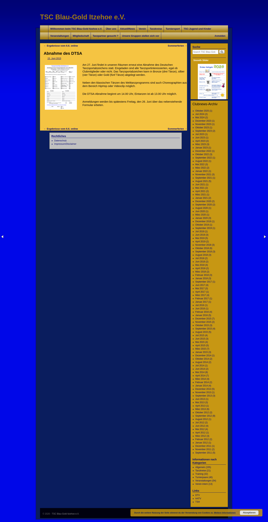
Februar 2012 (202, 439)
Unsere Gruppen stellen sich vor (140, 35)
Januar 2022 (201, 171)
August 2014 (201, 362)
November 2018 (203, 245)
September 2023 (203, 131)
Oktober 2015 (202, 325)
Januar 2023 (201, 147)
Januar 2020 (201, 218)
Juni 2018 (200, 261)
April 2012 (200, 432)
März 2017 (200, 295)
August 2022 (201, 161)
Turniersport (173, 28)
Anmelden (220, 36)
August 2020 (201, 208)
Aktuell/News (127, 28)
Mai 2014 (200, 372)
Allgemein (200, 467)
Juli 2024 (199, 114)
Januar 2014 (201, 385)
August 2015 (201, 332)
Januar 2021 (201, 198)
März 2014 (200, 379)
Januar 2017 (201, 302)
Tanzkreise (156, 28)
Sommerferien (177, 45)
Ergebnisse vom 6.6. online (61, 45)
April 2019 (200, 241)
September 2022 (203, 157)
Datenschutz (60, 140)
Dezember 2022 (203, 151)
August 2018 (201, 255)
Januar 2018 (201, 278)
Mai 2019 (200, 238)
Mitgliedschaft (81, 35)
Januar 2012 (201, 442)
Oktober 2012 (202, 412)
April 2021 (200, 191)
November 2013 (203, 392)
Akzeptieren (249, 512)
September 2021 (203, 178)
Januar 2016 (201, 315)
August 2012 (201, 419)
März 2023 (200, 144)
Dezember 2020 (203, 201)
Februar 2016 (202, 312)
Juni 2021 (200, 184)
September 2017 (203, 281)
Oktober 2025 (202, 111)
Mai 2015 (200, 342)
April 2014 (200, 375)
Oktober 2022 (202, 154)
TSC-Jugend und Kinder (197, 28)
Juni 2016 (200, 308)
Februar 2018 (202, 275)
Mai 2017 (200, 288)
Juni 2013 (200, 399)
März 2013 (200, 409)
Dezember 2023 (203, 121)
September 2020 (203, 204)
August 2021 (201, 181)
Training (199, 474)
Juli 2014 (199, 365)
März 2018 (200, 271)
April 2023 (200, 141)
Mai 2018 (200, 265)
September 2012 (203, 416)
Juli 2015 (199, 335)
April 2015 (200, 345)
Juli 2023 (199, 134)
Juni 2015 (200, 338)
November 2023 (203, 124)
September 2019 (203, 228)
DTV (197, 495)
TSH (197, 502)
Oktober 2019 (202, 224)
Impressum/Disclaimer (65, 144)
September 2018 (203, 251)
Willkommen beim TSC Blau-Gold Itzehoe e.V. (76, 28)
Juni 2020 (200, 211)
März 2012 (200, 436)
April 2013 (200, 405)
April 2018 (200, 268)
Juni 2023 (200, 137)
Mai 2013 (200, 402)
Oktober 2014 (202, 359)
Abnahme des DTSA (63, 53)
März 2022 (200, 167)
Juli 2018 (199, 258)
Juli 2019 (199, 231)
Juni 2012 (200, 426)
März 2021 (200, 194)
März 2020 (200, 214)
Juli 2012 (199, 422)
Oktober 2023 (202, 127)
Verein (142, 28)
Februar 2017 (202, 298)
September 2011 (203, 452)
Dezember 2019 (203, 221)
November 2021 (203, 174)
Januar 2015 (201, 352)
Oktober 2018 (202, 248)
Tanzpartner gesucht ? (105, 35)
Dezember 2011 (203, 446)
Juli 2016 (199, 305)
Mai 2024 (200, 117)
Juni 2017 (200, 285)
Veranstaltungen (59, 35)
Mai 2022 (200, 164)
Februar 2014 (202, 382)
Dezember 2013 (203, 389)
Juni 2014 (200, 369)
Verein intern (201, 484)
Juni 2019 (200, 235)
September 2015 (203, 328)
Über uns (111, 28)
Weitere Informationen (225, 513)
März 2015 (200, 349)
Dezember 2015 (203, 318)
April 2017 (200, 292)
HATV (198, 498)
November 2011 (203, 449)
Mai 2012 (200, 429)
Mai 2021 (200, 188)
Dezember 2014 (203, 355)
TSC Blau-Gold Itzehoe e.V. (82, 17)
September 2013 (203, 395)
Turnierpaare (201, 477)
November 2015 (203, 322)
